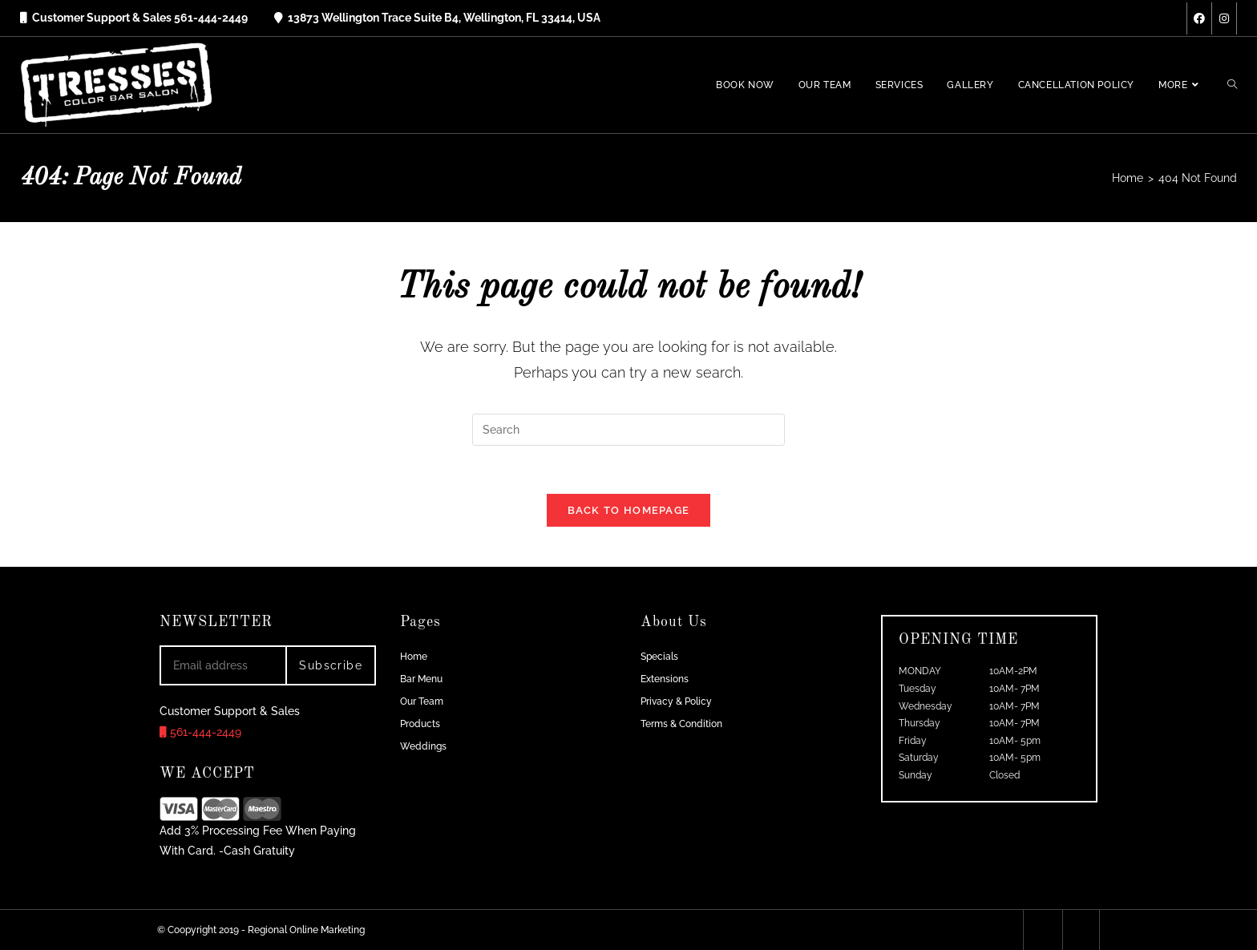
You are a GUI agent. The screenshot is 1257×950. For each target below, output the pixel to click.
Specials (659, 656)
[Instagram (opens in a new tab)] (1224, 18)
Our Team (421, 701)
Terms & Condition (681, 724)
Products (420, 724)
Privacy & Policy (676, 701)
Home (413, 656)
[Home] (1127, 178)
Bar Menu (421, 679)
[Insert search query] (628, 430)
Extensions (665, 679)
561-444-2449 (200, 732)
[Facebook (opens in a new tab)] (1199, 18)
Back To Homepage (629, 510)
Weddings (423, 746)
